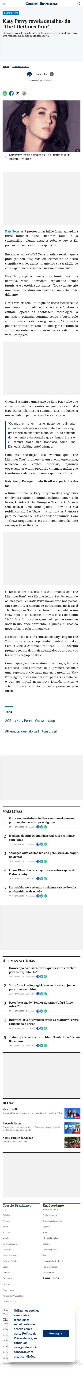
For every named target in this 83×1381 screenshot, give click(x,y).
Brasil (5, 1226)
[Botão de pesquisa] (78, 3)
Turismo (6, 1284)
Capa (5, 1209)
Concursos (51, 1278)
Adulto (6, 1346)
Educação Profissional (53, 1261)
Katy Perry (24, 720)
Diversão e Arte (20, 66)
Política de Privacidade (13, 1296)
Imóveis (6, 1329)
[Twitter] (17, 95)
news (41, 720)
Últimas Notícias (50, 1238)
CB (9, 720)
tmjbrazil (50, 731)
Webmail (7, 1314)
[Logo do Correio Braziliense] (41, 4)
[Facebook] (11, 95)
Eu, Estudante (53, 1205)
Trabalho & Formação (52, 1221)
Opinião (6, 1267)
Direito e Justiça (10, 1255)
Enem (45, 1232)
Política (6, 1221)
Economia (7, 1232)
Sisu (44, 1255)
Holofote (7, 1272)
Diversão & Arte (10, 1244)
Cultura (46, 1244)
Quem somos (9, 1290)
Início (6, 66)
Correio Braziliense (17, 1205)
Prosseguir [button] (55, 1333)
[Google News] (24, 95)
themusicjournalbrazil (23, 731)
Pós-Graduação (50, 1267)
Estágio (46, 1226)
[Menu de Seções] (5, 3)
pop (52, 720)
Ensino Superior (50, 1215)
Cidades (6, 1215)
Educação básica (50, 1209)
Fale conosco (48, 1272)
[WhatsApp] (5, 95)
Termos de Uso (9, 1301)
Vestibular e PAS (50, 1249)
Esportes (7, 1249)
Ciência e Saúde (10, 1261)
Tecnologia (7, 1278)
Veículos (6, 1335)
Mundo (6, 1238)
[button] (37, 1357)
